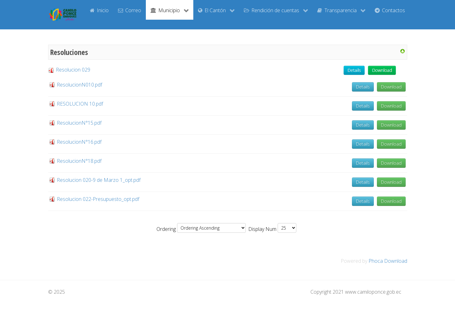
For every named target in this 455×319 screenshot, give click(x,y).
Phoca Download (387, 260)
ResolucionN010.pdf (79, 84)
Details (363, 87)
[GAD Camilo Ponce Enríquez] (62, 15)
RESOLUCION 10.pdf (80, 103)
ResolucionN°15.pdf (79, 122)
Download (391, 87)
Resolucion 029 (69, 69)
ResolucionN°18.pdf (79, 160)
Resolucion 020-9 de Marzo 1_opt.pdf (99, 180)
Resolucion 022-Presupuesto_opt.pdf (98, 199)
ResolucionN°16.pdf (79, 141)
